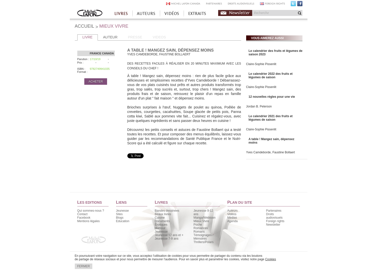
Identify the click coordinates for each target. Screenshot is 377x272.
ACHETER (96, 81)
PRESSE (135, 37)
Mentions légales (88, 221)
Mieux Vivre (201, 221)
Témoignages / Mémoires (203, 236)
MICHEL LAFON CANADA (185, 3)
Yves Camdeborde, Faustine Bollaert (270, 152)
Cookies (270, 259)
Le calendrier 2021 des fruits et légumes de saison (271, 117)
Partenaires (273, 210)
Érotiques (161, 224)
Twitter (293, 4)
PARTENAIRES (214, 3)
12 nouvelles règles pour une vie (272, 96)
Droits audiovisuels (274, 215)
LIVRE (88, 37)
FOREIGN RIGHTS (275, 3)
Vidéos (231, 214)
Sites (119, 214)
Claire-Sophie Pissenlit (261, 64)
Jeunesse (122, 210)
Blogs (120, 217)
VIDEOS (159, 37)
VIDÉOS (171, 13)
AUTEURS (146, 13)
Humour (160, 228)
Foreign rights (275, 221)
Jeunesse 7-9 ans (167, 238)
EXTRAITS (197, 13)
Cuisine (160, 217)
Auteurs (232, 210)
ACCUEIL (84, 26)
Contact (82, 214)
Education (122, 221)
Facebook (299, 4)
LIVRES (121, 13)
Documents (162, 221)
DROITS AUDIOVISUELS (241, 3)
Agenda (232, 221)
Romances (201, 228)
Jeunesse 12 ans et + (169, 235)
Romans (199, 231)
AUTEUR (110, 37)
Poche (198, 224)
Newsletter (239, 12)
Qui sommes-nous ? (90, 210)
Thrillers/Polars (204, 242)
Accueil (89, 13)
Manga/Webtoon (205, 217)
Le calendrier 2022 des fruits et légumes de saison (271, 75)
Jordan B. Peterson (259, 106)
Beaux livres (163, 214)
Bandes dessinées (167, 210)
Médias (232, 217)
